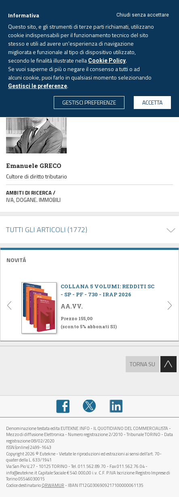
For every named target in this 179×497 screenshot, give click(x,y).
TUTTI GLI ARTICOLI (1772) (46, 229)
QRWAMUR (53, 485)
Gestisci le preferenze (37, 86)
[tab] (89, 259)
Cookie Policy (107, 60)
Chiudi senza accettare (142, 15)
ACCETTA (152, 102)
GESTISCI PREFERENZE (89, 102)
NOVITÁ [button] (16, 260)
